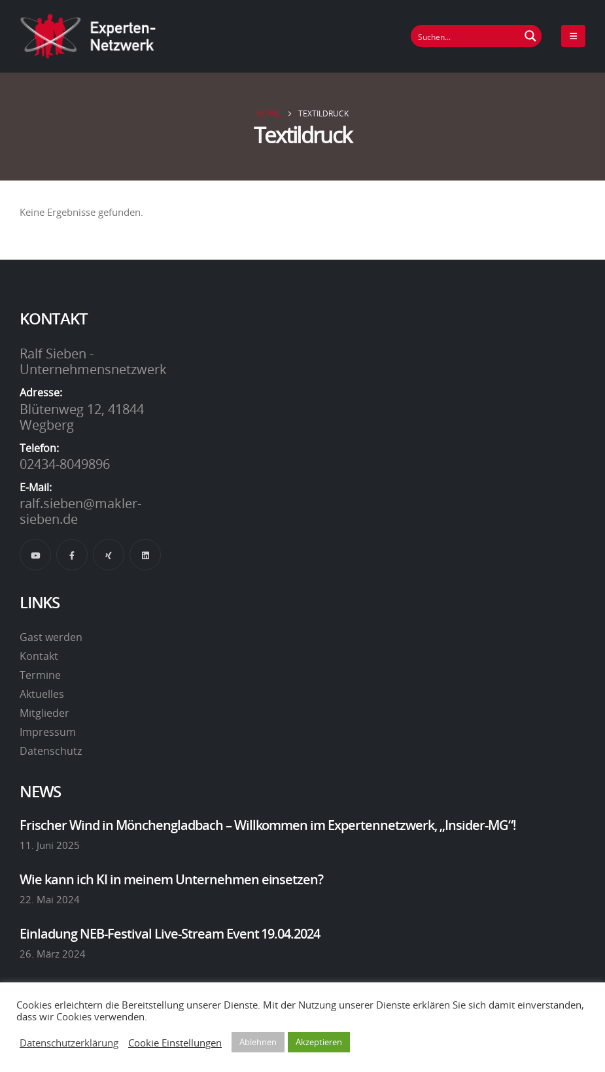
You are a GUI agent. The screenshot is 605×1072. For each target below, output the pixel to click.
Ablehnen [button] (258, 1042)
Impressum (48, 732)
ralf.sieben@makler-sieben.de (80, 511)
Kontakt (39, 656)
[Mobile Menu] (573, 36)
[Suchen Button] (530, 36)
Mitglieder (44, 713)
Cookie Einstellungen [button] (175, 1042)
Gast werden (51, 637)
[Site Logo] (88, 36)
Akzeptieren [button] (319, 1042)
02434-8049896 (65, 464)
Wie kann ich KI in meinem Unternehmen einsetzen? (171, 879)
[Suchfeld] (465, 36)
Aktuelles (42, 694)
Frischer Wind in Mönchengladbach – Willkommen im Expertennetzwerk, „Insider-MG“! (268, 825)
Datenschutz (51, 751)
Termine (40, 675)
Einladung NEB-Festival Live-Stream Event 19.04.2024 (170, 933)
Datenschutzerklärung (69, 1042)
